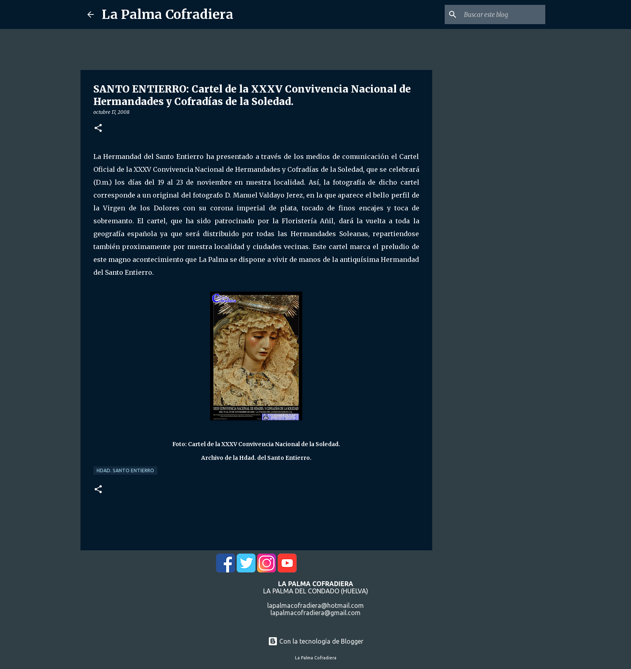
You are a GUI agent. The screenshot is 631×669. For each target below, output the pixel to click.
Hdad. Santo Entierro (125, 470)
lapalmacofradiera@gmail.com (315, 612)
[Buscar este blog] (503, 14)
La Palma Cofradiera (167, 14)
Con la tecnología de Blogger (315, 641)
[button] (98, 128)
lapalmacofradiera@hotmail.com (315, 605)
